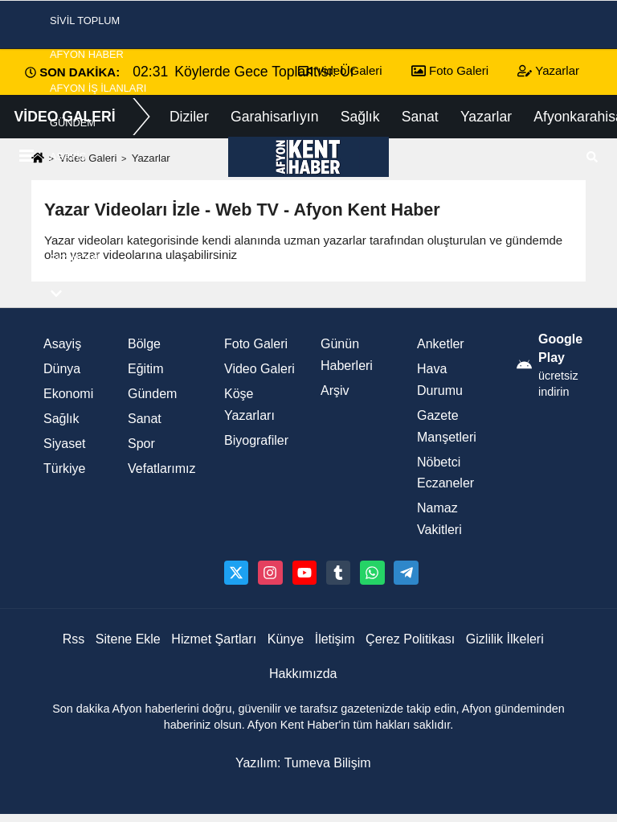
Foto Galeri (256, 344)
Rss (74, 639)
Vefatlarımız (161, 468)
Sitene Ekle (128, 639)
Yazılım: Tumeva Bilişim (303, 763)
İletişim (335, 639)
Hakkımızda (303, 673)
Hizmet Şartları (213, 639)
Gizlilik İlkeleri (505, 639)
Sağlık (61, 418)
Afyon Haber (87, 54)
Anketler (440, 344)
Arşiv (335, 390)
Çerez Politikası (410, 639)
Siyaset (71, 190)
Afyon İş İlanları (98, 88)
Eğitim (145, 369)
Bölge (144, 344)
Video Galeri (259, 369)
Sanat (144, 418)
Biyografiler (256, 440)
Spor (64, 225)
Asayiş (68, 156)
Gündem (73, 123)
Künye (286, 639)
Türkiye (64, 468)
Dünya (61, 369)
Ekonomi (74, 259)
